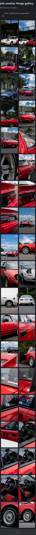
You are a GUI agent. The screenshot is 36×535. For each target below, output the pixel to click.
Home (6, 13)
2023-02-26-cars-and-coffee (19, 13)
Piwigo (18, 533)
